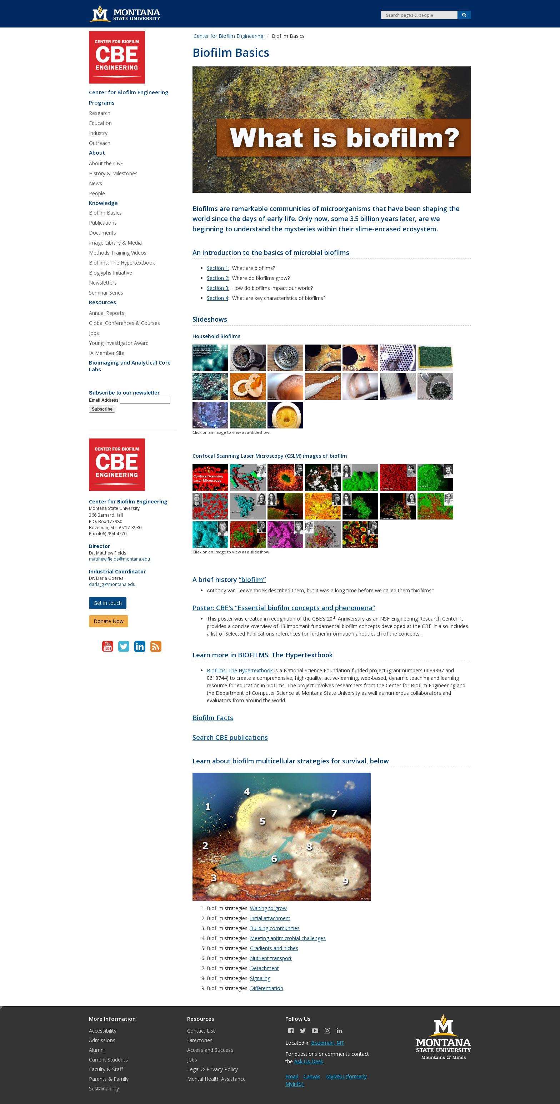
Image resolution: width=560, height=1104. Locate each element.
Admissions (102, 1040)
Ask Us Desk (308, 1061)
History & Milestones (113, 173)
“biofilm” (252, 579)
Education (100, 123)
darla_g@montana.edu (112, 584)
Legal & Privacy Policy (212, 1069)
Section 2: (218, 278)
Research (99, 113)
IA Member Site (107, 353)
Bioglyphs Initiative (110, 272)
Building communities (275, 928)
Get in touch (108, 602)
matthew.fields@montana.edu (119, 559)
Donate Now (109, 621)
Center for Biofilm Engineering (129, 92)
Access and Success (210, 1050)
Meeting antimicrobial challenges (288, 938)
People (97, 193)
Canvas (312, 1076)
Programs (102, 102)
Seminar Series (106, 292)
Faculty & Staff (106, 1069)
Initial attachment (270, 918)
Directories (199, 1040)
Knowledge (103, 203)
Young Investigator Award (119, 343)
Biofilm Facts (212, 717)
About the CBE (106, 163)
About (97, 152)
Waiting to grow (268, 908)
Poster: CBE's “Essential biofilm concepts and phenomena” (283, 607)
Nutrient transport (271, 958)
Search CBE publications (230, 737)
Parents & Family (109, 1078)
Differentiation (266, 988)
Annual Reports (106, 313)
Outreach (99, 143)
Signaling (260, 978)
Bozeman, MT (327, 1042)
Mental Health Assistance (216, 1078)
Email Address (129, 400)
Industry (98, 133)
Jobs (94, 333)
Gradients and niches (274, 948)
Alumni (97, 1050)
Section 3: (218, 288)
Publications (103, 222)
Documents (102, 232)
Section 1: (218, 268)
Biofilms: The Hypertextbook (122, 262)
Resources (102, 302)
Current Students (108, 1059)
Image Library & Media (115, 242)
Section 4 (217, 298)
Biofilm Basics (105, 212)
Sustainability (104, 1088)
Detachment (264, 968)
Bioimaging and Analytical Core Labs (130, 366)
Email (291, 1076)
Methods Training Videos (117, 252)
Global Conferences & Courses (124, 323)
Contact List (201, 1030)
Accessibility (102, 1030)
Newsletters (103, 282)
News (95, 183)
